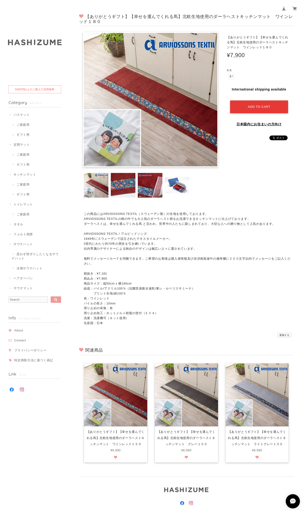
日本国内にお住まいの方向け (259, 123)
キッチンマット (24, 174)
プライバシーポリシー (30, 350)
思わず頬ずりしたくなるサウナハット (35, 256)
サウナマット (23, 288)
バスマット (21, 115)
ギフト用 (23, 134)
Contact (20, 340)
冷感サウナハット (29, 268)
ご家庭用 (23, 125)
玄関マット (21, 144)
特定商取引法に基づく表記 (33, 360)
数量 (229, 70)
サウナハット (23, 244)
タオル (18, 224)
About (18, 330)
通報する (284, 335)
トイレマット (23, 204)
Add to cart (259, 105)
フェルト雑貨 (23, 234)
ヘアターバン (23, 278)
